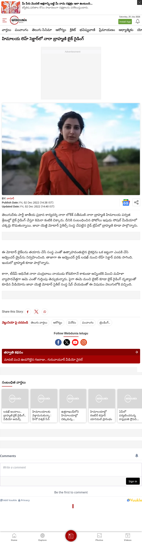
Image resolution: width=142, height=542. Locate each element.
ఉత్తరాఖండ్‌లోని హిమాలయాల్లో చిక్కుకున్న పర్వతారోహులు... (71, 415)
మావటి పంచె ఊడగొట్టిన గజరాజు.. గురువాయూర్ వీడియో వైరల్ (43, 359)
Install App (125, 21)
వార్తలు (6, 29)
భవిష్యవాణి (87, 29)
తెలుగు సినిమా (42, 29)
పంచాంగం (21, 29)
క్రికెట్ (73, 29)
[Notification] (137, 21)
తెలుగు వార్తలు (39, 322)
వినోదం (72, 322)
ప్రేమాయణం (107, 29)
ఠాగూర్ (10, 198)
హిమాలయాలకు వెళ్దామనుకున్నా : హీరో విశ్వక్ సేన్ (41, 415)
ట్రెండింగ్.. (105, 322)
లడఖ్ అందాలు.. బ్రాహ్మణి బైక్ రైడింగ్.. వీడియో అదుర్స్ (14, 415)
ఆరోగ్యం (61, 29)
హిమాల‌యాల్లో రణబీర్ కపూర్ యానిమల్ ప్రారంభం (101, 415)
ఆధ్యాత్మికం (126, 29)
